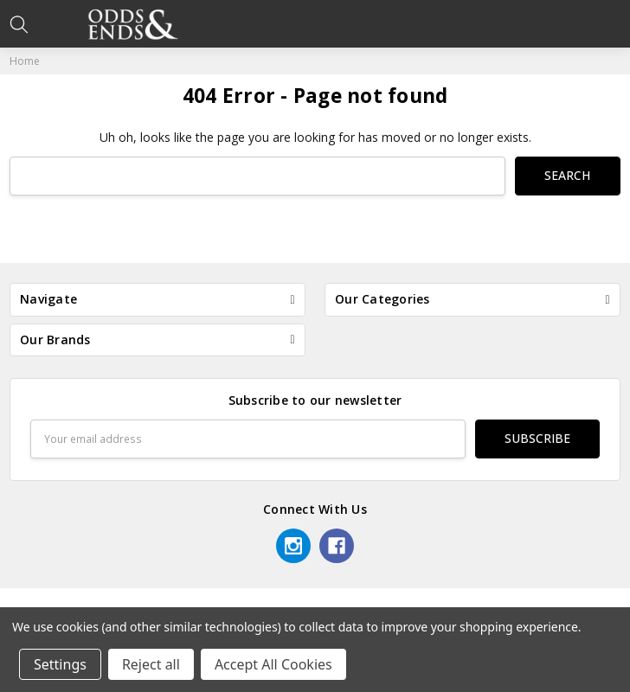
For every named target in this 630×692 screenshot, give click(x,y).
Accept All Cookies (273, 664)
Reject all (151, 664)
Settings (60, 664)
